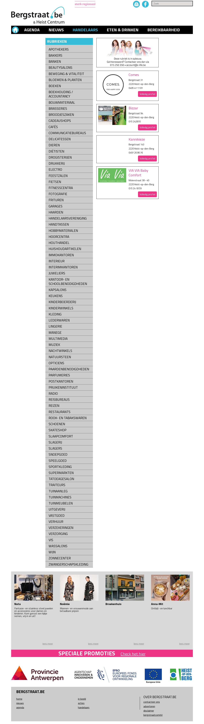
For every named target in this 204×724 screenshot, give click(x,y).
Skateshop (57, 430)
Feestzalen (58, 176)
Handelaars (85, 30)
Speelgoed (58, 461)
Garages (55, 206)
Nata (17, 604)
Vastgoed (57, 515)
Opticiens (56, 363)
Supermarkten (61, 473)
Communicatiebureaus (67, 133)
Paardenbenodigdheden (69, 369)
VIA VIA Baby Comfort (138, 173)
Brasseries (58, 108)
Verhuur (56, 521)
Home (19, 699)
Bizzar (133, 108)
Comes (134, 74)
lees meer (48, 644)
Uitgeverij (57, 509)
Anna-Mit (157, 604)
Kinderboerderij (62, 302)
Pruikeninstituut (63, 387)
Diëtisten (56, 151)
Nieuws (56, 30)
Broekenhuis (113, 604)
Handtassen (59, 224)
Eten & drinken (122, 30)
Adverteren (149, 706)
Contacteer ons (151, 702)
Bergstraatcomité (153, 715)
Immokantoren (61, 255)
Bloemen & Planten (65, 80)
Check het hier (133, 654)
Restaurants (59, 412)
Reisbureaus (59, 399)
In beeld (82, 699)
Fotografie (58, 194)
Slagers (55, 448)
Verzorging (58, 534)
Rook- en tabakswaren (68, 418)
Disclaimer (148, 711)
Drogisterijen (60, 157)
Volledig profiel (147, 94)
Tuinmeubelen (61, 503)
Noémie (65, 604)
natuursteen (60, 357)
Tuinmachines (60, 497)
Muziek (54, 345)
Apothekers (59, 49)
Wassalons (58, 546)
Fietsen (55, 182)
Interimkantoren (63, 267)
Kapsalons (57, 290)
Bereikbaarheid (163, 30)
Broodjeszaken (61, 114)
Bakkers (55, 55)
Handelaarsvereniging (68, 218)
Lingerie (55, 326)
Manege (55, 332)
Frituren (56, 200)
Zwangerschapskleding (68, 564)
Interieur (57, 261)
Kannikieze (137, 139)
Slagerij (55, 442)
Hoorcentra (59, 237)
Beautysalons (60, 67)
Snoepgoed (58, 454)
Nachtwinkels (60, 351)
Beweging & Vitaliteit (66, 74)
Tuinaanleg (58, 491)
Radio (53, 393)
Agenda (32, 30)
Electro (55, 169)
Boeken (55, 86)
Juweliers (57, 273)
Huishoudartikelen (65, 249)
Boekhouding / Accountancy (61, 94)
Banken (55, 61)
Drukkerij (57, 163)
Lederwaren (59, 320)
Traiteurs (57, 485)
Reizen (54, 405)
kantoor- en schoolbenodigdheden (68, 281)
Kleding (55, 314)
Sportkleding (60, 467)
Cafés (53, 127)
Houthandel (59, 243)
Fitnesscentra (61, 188)
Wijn (52, 552)
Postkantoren (61, 381)
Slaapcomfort (61, 436)
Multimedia (58, 338)
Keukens (56, 296)
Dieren (54, 145)
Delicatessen (60, 139)
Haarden (56, 212)
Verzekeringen (61, 528)
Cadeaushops (60, 121)
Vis (51, 540)
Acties (81, 703)
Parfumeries (59, 375)
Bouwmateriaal (62, 102)
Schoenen (57, 424)
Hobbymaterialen (63, 230)
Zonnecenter (60, 558)
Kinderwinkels (61, 308)
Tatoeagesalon (61, 479)
